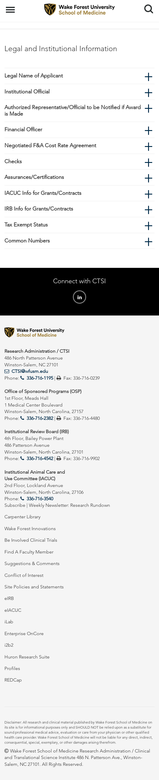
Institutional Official (27, 91)
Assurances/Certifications (34, 177)
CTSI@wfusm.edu (30, 371)
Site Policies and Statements (34, 587)
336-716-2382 (40, 418)
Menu (11, 6)
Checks (13, 161)
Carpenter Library (22, 517)
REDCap (13, 680)
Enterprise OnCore (24, 633)
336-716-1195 (40, 378)
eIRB (9, 598)
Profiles (12, 668)
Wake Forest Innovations (30, 528)
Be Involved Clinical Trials (30, 540)
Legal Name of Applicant (33, 75)
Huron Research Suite (27, 657)
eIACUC (12, 610)
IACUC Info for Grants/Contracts (42, 193)
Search (146, 6)
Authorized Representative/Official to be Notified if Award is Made (72, 110)
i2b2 (8, 645)
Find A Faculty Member (28, 552)
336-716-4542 (40, 458)
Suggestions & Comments (32, 563)
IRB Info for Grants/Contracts (38, 208)
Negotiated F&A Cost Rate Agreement (50, 145)
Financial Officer (23, 129)
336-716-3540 (40, 498)
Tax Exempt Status (26, 224)
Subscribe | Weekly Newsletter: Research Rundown (57, 505)
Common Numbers (27, 240)
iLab (8, 621)
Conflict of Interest (23, 575)
